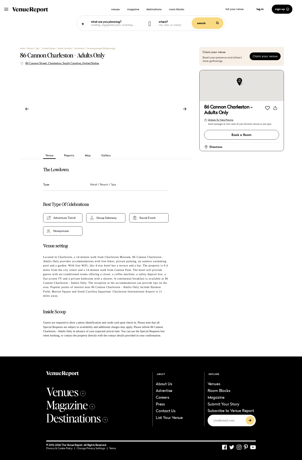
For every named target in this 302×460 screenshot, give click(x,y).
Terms (112, 448)
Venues (66, 391)
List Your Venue (169, 417)
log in (260, 9)
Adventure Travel (64, 218)
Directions (216, 147)
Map (88, 155)
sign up (282, 9)
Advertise (164, 390)
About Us (164, 383)
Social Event (147, 218)
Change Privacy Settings (92, 448)
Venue (49, 155)
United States (48, 48)
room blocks (176, 9)
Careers (162, 397)
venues (115, 9)
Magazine (70, 404)
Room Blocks (219, 390)
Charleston (79, 48)
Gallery (106, 155)
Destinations (77, 417)
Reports (69, 155)
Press (160, 404)
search (208, 23)
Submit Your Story (224, 404)
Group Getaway (106, 218)
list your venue (237, 9)
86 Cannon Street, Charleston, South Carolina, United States (62, 63)
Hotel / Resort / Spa (30, 48)
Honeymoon (61, 231)
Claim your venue (265, 56)
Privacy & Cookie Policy (60, 448)
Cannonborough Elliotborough (100, 48)
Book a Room (242, 135)
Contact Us (165, 410)
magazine (133, 9)
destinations (154, 9)
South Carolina (65, 48)
